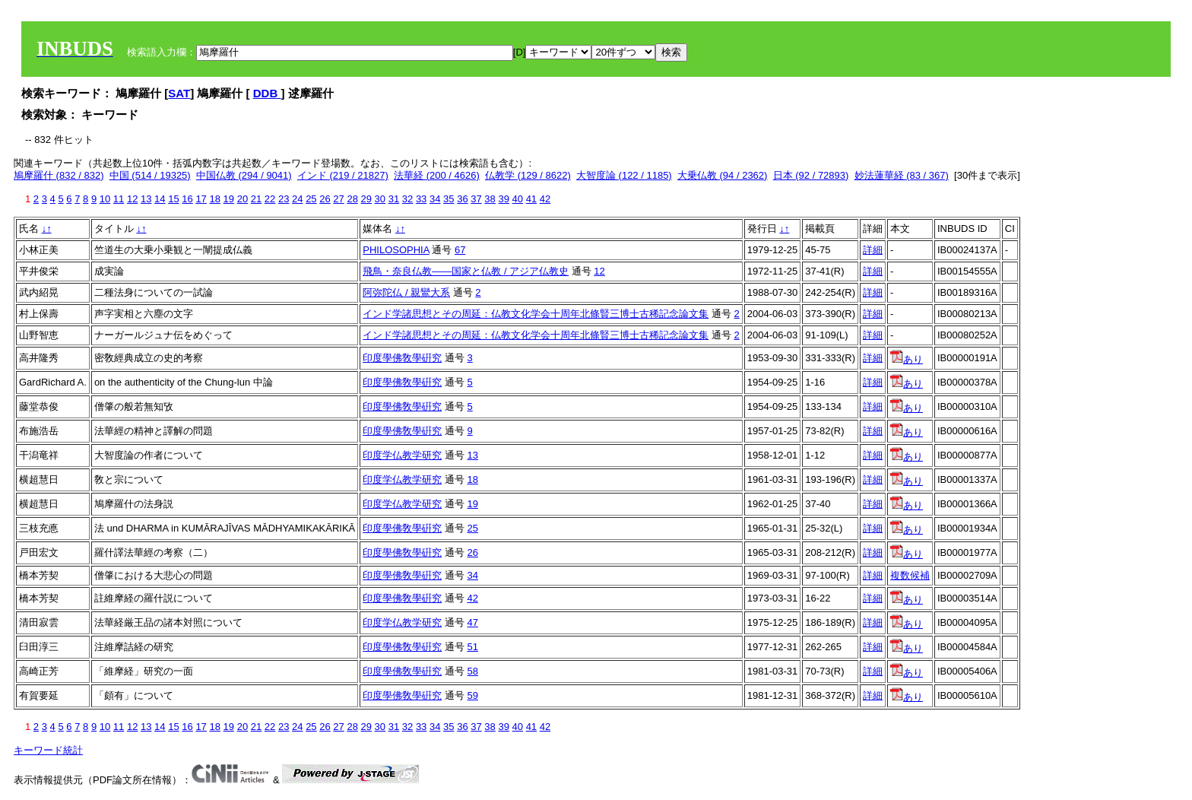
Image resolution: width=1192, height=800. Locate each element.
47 (473, 622)
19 (229, 199)
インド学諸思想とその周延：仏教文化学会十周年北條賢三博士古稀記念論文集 (536, 313)
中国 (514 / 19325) (150, 175)
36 (462, 199)
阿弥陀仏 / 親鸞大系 (406, 292)
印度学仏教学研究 (402, 455)
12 (132, 199)
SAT (179, 93)
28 (352, 199)
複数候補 (910, 575)
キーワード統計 (48, 750)
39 (503, 199)
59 (473, 695)
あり (906, 359)
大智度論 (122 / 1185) (624, 175)
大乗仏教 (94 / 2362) (722, 175)
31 (393, 199)
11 (118, 199)
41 (531, 199)
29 (366, 199)
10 (105, 199)
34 (435, 199)
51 (473, 646)
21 (256, 199)
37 (476, 199)
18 (214, 199)
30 (380, 199)
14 (159, 199)
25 (311, 199)
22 (270, 199)
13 (146, 199)
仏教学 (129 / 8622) (528, 175)
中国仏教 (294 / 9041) (244, 175)
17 (200, 199)
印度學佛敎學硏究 (402, 357)
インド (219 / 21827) (342, 175)
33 (421, 199)
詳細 (873, 250)
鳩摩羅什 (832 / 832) (59, 175)
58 (473, 671)
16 (187, 199)
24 (297, 199)
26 (324, 199)
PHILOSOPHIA (396, 250)
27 (338, 199)
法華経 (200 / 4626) (437, 175)
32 (407, 199)
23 (283, 199)
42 (545, 199)
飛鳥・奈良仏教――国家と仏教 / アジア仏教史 (466, 271)
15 (173, 199)
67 (460, 250)
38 (489, 199)
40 (517, 199)
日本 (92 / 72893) (811, 175)
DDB (267, 93)
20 (242, 199)
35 (448, 199)
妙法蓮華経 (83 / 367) (901, 175)
